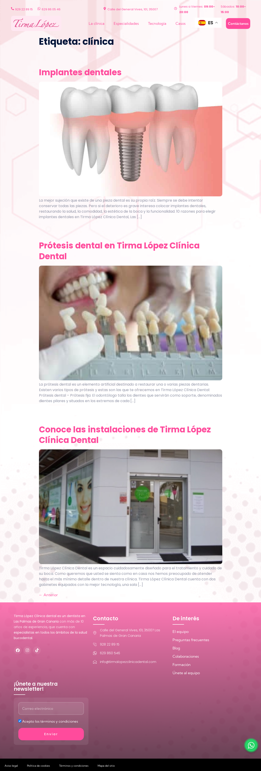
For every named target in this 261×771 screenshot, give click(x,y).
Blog (176, 648)
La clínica (96, 23)
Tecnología (157, 23)
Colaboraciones (186, 656)
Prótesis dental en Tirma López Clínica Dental (119, 251)
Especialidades (126, 23)
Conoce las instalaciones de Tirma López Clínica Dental (125, 435)
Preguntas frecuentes (191, 639)
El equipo (181, 631)
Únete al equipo (186, 673)
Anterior (48, 595)
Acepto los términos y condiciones (50, 721)
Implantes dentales (80, 72)
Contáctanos (238, 23)
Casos (181, 23)
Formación (182, 664)
